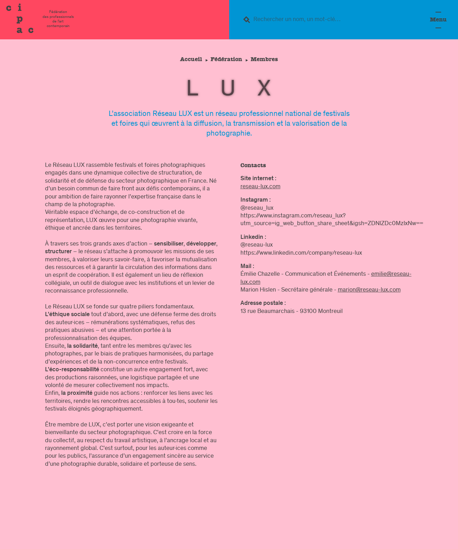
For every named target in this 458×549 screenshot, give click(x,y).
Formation (376, 513)
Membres (265, 59)
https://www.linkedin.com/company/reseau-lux (301, 253)
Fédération (226, 59)
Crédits (410, 538)
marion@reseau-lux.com (369, 290)
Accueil (190, 59)
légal (314, 538)
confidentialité (367, 538)
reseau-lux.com (260, 187)
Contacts (279, 538)
